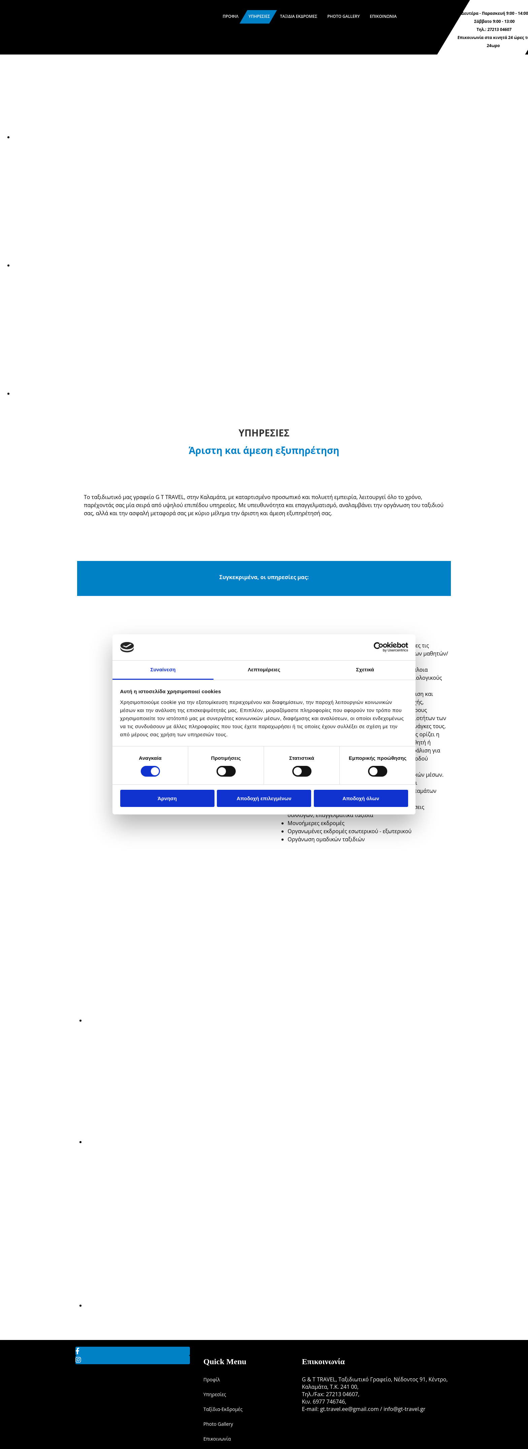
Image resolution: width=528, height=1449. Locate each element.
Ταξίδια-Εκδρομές (222, 1409)
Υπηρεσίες (259, 16)
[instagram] (78, 1359)
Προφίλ (230, 16)
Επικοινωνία (383, 16)
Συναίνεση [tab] (162, 669)
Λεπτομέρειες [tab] (264, 669)
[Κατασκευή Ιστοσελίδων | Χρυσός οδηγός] (307, 1426)
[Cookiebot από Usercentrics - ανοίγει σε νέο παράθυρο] (378, 647)
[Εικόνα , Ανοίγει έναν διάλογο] (215, 137)
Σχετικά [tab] (365, 669)
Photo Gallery (343, 16)
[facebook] (77, 1351)
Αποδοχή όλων (360, 798)
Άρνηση (167, 798)
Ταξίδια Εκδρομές (298, 16)
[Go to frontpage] (50, 51)
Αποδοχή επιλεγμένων (264, 798)
